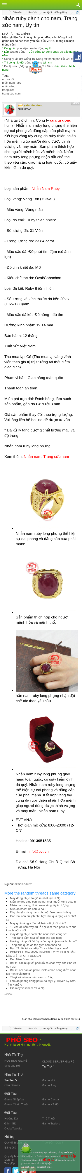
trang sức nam (11, 93)
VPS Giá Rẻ (12, 1062)
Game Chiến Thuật (16, 1100)
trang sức (8, 89)
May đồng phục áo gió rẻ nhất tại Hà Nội (35, 898)
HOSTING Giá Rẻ (15, 1057)
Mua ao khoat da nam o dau (27, 909)
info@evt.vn (39, 851)
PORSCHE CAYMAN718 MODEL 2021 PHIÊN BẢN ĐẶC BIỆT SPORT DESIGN (40, 953)
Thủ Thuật (48, 1114)
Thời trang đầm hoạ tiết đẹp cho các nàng (36, 937)
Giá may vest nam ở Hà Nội (27, 988)
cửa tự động (17, 51)
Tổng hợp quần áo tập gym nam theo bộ (35, 945)
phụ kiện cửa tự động (31, 48)
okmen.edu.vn (23, 884)
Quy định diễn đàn (15, 1138)
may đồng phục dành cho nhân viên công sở (38, 934)
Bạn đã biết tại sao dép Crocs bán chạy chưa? (39, 948)
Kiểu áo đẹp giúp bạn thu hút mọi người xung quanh (43, 901)
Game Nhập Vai (14, 1095)
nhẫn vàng (9, 86)
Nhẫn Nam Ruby (45, 188)
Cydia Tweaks (13, 1124)
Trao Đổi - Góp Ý (53, 1138)
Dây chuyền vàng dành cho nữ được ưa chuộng (40, 912)
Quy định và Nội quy (17, 1152)
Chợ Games (12, 1081)
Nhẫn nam (32, 456)
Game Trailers (51, 1119)
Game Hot (48, 1076)
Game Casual (50, 1095)
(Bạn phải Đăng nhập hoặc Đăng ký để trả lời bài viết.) (51, 1015)
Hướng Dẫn (11, 1114)
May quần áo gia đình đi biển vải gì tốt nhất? (38, 923)
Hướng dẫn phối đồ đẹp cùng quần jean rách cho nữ (43, 941)
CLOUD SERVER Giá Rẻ (58, 1057)
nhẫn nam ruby (11, 82)
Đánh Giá (10, 1119)
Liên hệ (9, 1156)
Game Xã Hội (50, 1100)
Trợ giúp (9, 1159)
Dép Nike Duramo (21, 959)
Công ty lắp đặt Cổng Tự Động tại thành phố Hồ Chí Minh (40, 58)
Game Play (49, 1081)
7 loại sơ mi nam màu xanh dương (31, 977)
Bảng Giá (10, 1143)
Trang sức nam (56, 456)
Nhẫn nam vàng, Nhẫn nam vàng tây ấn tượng (39, 905)
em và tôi (8, 79)
